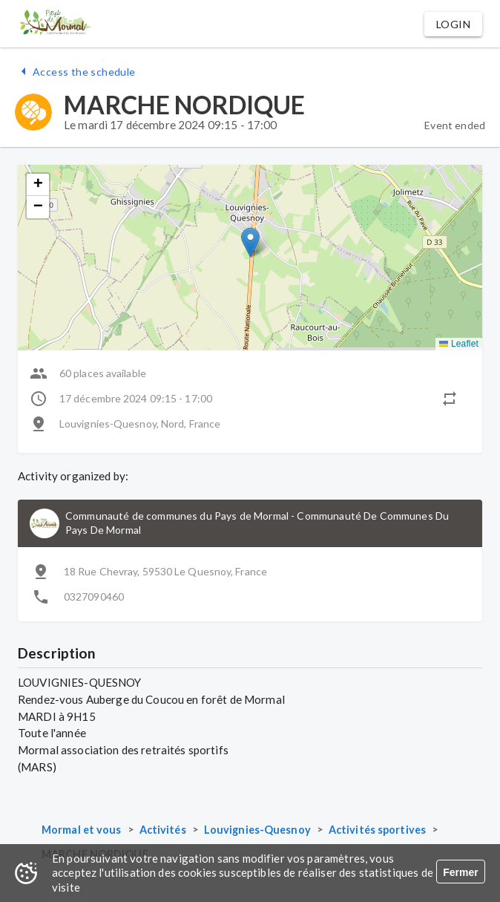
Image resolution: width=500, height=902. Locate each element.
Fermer (460, 872)
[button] (453, 24)
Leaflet (458, 344)
